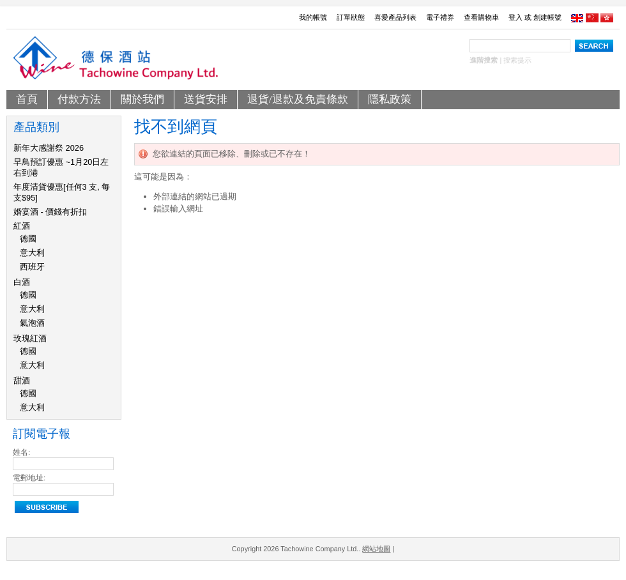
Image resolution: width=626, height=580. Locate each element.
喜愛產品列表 (395, 17)
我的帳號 (313, 17)
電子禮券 (440, 17)
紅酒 (21, 226)
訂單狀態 (351, 17)
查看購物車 (481, 17)
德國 (28, 238)
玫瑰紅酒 (30, 338)
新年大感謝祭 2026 (48, 148)
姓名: (21, 452)
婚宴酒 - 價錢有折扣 (50, 212)
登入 (515, 17)
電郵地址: (29, 478)
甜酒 (21, 380)
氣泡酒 (32, 323)
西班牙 (32, 266)
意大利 (32, 252)
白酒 (21, 282)
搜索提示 (517, 60)
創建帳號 (547, 17)
